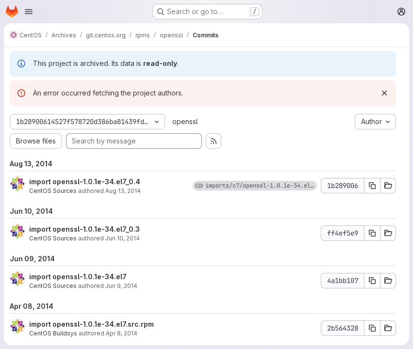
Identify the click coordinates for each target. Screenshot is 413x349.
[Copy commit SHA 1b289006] (372, 185)
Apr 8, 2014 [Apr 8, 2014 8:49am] (121, 333)
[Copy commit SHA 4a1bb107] (372, 280)
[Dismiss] (384, 93)
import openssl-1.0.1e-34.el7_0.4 (84, 181)
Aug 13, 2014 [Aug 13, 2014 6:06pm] (123, 190)
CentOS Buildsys (53, 333)
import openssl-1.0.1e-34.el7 (78, 276)
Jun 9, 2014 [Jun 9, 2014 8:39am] (121, 285)
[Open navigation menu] (28, 11)
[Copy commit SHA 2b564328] (372, 328)
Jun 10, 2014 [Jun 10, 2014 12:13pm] (122, 238)
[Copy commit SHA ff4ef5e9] (372, 233)
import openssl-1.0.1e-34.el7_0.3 (84, 229)
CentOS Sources (53, 190)
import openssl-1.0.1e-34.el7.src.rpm (91, 324)
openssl (185, 121)
